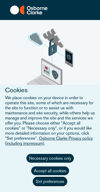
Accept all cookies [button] (50, 170)
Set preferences (50, 181)
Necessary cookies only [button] (50, 158)
